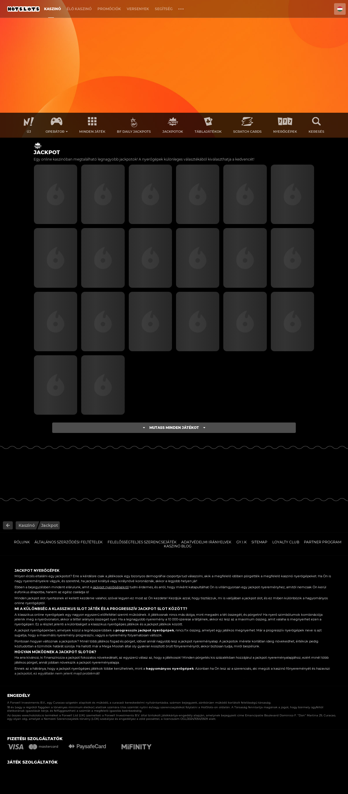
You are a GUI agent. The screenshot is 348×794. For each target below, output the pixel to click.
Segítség (164, 9)
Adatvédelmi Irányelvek (206, 542)
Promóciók (109, 9)
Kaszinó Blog (177, 546)
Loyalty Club (285, 542)
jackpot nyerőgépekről (111, 587)
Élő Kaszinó (79, 9)
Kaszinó (52, 9)
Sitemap (259, 542)
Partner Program (322, 542)
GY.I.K (241, 542)
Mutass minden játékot (174, 427)
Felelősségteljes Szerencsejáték (142, 542)
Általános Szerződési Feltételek (69, 542)
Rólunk (22, 542)
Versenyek (138, 9)
